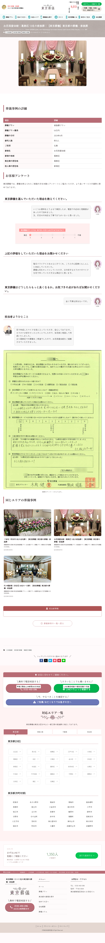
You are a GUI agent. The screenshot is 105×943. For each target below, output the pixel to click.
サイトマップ (64, 926)
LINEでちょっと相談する (91, 4)
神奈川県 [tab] (40, 732)
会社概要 (42, 906)
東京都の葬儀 (16, 32)
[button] (41, 660)
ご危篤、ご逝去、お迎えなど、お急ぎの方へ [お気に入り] (91, 9)
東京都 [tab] (16, 731)
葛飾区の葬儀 (25, 32)
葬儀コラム (43, 911)
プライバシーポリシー (50, 926)
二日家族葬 (9, 32)
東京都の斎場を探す (46, 896)
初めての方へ (44, 901)
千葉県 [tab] (65, 732)
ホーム (41, 886)
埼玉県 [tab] (89, 732)
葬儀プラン (43, 891)
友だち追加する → (86, 855)
